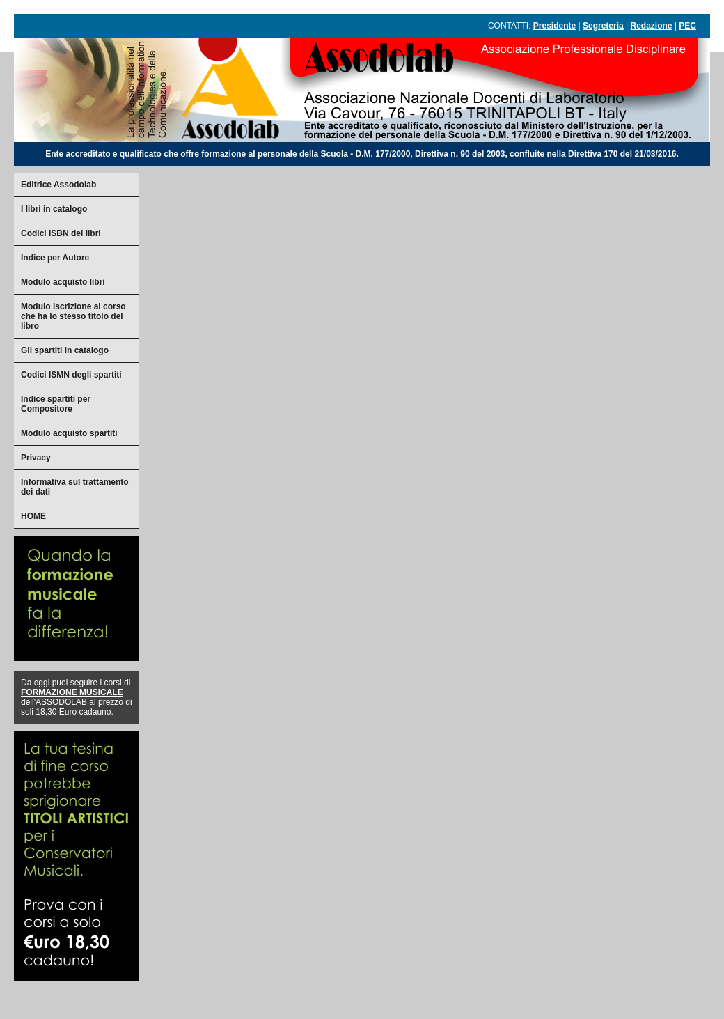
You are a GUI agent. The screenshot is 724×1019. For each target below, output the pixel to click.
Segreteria (603, 26)
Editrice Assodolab (58, 184)
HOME (33, 516)
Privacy (36, 457)
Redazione (651, 26)
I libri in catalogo (54, 209)
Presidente (554, 26)
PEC (687, 26)
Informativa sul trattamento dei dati (75, 487)
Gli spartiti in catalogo (65, 350)
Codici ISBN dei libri (61, 233)
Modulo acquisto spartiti (69, 433)
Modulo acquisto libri (63, 282)
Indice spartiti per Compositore (55, 404)
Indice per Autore (55, 258)
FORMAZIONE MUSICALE (72, 692)
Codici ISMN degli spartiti (71, 375)
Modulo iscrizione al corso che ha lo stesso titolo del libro (73, 316)
